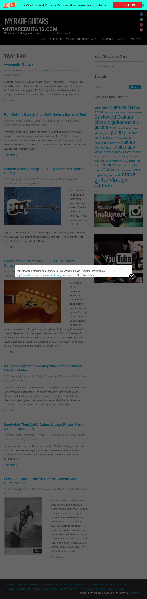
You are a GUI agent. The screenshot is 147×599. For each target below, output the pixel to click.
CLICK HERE (127, 5)
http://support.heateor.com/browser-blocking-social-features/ (47, 275)
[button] (73, 5)
